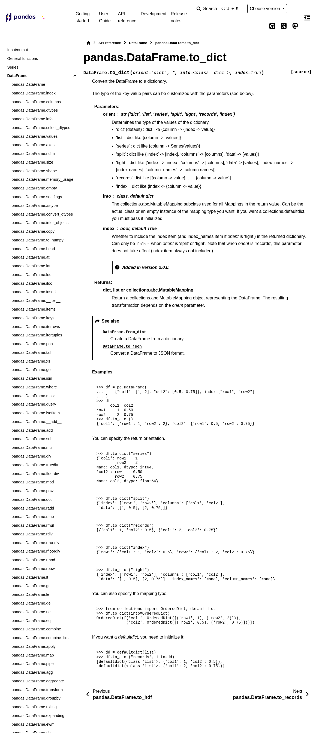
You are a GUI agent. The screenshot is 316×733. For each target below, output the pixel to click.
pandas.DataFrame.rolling (34, 707)
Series (12, 67)
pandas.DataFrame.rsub (32, 516)
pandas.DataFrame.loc (31, 274)
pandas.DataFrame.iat (30, 266)
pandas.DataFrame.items (33, 309)
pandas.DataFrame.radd (32, 508)
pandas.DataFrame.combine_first (40, 638)
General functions (22, 58)
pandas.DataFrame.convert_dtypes (42, 214)
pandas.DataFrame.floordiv (35, 473)
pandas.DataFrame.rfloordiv (35, 551)
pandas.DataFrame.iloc (31, 283)
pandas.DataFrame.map (32, 655)
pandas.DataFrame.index (33, 93)
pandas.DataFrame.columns (36, 102)
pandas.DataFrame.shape (34, 171)
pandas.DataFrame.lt (29, 577)
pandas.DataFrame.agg (32, 672)
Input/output (17, 50)
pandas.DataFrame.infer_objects (39, 222)
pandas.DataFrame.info (31, 119)
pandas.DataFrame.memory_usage (42, 179)
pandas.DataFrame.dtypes (34, 110)
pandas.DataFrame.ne (30, 612)
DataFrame (17, 75)
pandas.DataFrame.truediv (34, 465)
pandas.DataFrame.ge (30, 603)
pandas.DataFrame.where (34, 387)
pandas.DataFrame (28, 84)
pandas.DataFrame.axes (33, 145)
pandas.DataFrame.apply (33, 646)
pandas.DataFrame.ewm (33, 724)
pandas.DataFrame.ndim (33, 153)
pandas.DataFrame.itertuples (36, 335)
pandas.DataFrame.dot (31, 499)
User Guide (105, 17)
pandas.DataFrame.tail (31, 352)
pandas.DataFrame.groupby (35, 698)
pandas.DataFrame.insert (33, 292)
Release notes (179, 17)
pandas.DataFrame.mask (33, 396)
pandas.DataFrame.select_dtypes (40, 127)
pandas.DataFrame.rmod (33, 560)
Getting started (83, 17)
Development (153, 13)
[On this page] (307, 17)
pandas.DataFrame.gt (30, 586)
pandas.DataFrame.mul (31, 447)
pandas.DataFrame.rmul (32, 525)
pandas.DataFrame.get (31, 369)
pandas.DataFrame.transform (37, 690)
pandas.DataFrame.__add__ (36, 421)
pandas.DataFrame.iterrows (35, 326)
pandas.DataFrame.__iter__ (35, 300)
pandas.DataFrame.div (31, 456)
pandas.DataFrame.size (32, 162)
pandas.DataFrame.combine (36, 629)
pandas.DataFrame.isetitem (35, 413)
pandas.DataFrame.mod (32, 482)
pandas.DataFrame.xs (30, 361)
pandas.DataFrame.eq (30, 620)
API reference (127, 17)
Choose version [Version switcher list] (265, 8)
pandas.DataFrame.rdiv (31, 534)
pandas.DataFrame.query (33, 404)
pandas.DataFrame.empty (34, 188)
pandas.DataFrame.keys (32, 318)
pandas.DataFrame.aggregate (37, 681)
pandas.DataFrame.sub (31, 439)
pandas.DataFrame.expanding (37, 715)
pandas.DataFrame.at (30, 257)
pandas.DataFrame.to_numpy (37, 240)
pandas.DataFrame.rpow (33, 568)
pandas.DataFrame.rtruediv (35, 543)
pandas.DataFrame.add (32, 430)
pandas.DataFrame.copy (33, 231)
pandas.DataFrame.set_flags (36, 197)
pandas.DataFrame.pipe (32, 663)
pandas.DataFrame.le (30, 594)
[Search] (218, 8)
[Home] (88, 43)
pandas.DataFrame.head (33, 249)
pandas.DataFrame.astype (34, 205)
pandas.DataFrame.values (34, 136)
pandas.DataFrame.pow (32, 491)
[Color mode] (295, 8)
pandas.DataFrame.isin (31, 378)
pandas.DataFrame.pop (32, 344)
